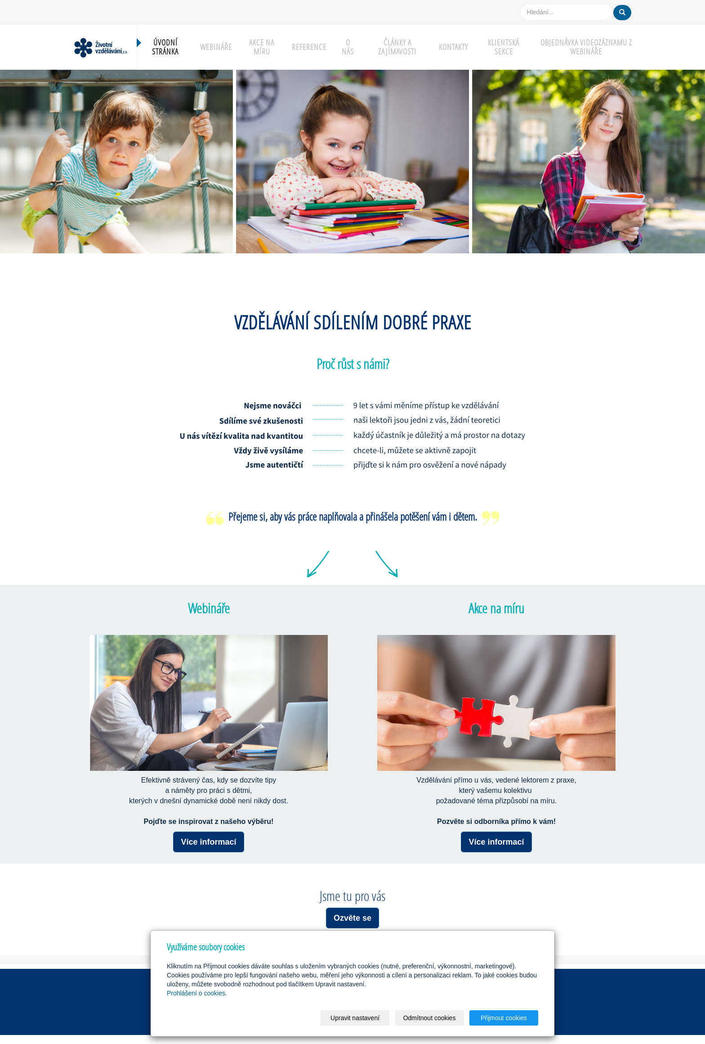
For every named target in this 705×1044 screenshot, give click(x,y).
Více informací (208, 841)
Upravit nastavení (354, 1018)
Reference (309, 47)
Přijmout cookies (504, 1018)
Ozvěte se (352, 918)
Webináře (216, 47)
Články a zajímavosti (397, 47)
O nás (348, 47)
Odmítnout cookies (429, 1018)
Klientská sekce (503, 47)
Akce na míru (261, 47)
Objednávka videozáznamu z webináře (586, 47)
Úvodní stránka (165, 47)
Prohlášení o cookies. (197, 993)
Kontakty (453, 47)
